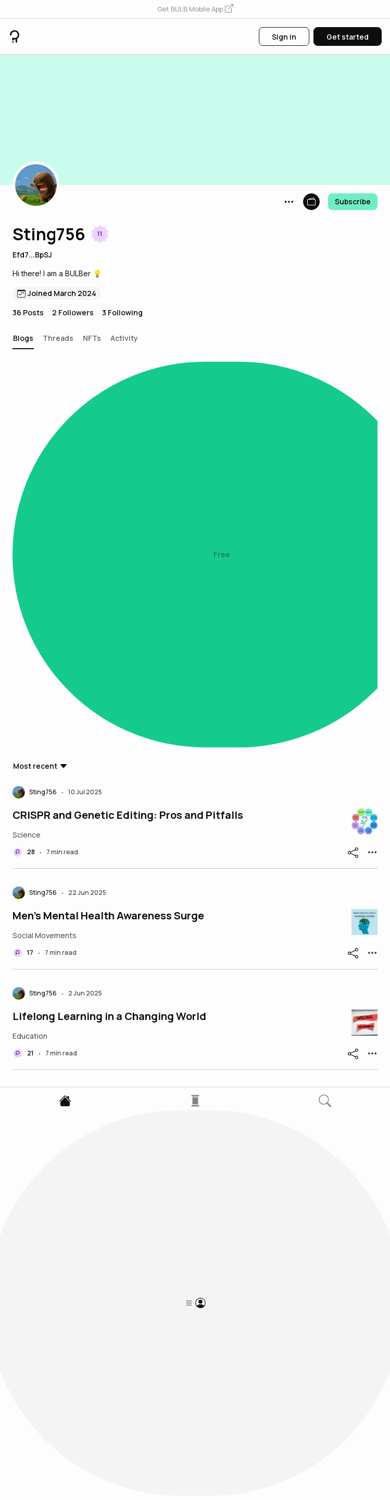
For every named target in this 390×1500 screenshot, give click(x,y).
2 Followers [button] (73, 312)
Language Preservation (71, 1150)
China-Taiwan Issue (61, 848)
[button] (195, 9)
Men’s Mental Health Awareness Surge (108, 547)
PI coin (29, 1351)
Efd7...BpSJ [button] (32, 255)
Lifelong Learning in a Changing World (109, 647)
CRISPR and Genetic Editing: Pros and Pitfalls (127, 446)
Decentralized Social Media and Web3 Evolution (133, 748)
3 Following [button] (122, 312)
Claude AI (36, 949)
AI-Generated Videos (65, 1251)
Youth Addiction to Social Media (92, 1049)
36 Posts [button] (28, 312)
